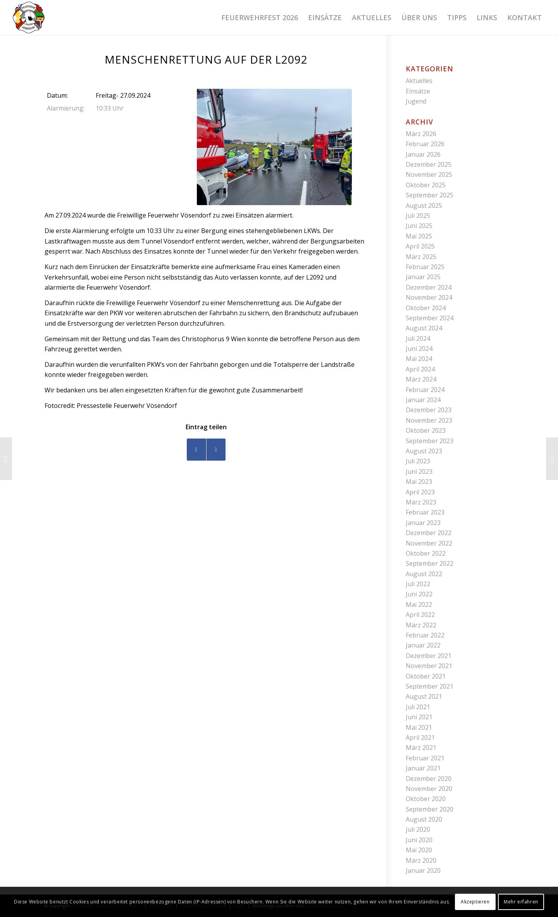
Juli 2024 (418, 338)
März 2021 (421, 747)
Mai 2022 (419, 604)
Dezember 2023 (428, 410)
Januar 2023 (423, 522)
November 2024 (429, 297)
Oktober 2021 (426, 676)
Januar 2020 (423, 870)
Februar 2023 (425, 512)
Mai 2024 (419, 358)
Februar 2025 (425, 266)
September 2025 (429, 195)
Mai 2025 (419, 236)
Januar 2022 (423, 645)
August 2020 (424, 819)
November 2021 (429, 665)
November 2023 (429, 420)
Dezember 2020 (428, 778)
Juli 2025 (418, 215)
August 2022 (424, 574)
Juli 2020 (418, 829)
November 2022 (429, 543)
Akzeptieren (475, 901)
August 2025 (424, 205)
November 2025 (429, 174)
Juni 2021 (419, 717)
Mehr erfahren (521, 901)
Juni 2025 (419, 225)
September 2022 (429, 563)
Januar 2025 (423, 277)
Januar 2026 (423, 154)
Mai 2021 (419, 727)
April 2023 (420, 492)
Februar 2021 (425, 758)
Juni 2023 (419, 471)
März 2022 (421, 625)
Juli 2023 (418, 461)
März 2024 (421, 379)
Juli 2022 (418, 584)
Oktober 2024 (426, 308)
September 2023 (429, 441)
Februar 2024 (425, 389)
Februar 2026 (425, 144)
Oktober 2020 (426, 798)
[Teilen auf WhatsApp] (216, 450)
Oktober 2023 (426, 430)
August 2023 (424, 451)
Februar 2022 (425, 635)
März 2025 (421, 256)
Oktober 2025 (426, 185)
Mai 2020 (419, 850)
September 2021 (429, 686)
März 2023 (421, 502)
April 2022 (420, 614)
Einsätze (418, 91)
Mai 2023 (419, 481)
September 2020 (429, 809)
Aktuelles (419, 80)
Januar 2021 (423, 768)
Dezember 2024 (428, 287)
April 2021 (420, 737)
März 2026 (421, 134)
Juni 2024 (419, 348)
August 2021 (424, 696)
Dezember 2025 (428, 164)
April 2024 (420, 369)
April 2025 (420, 246)
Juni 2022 (419, 594)
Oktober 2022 (426, 553)
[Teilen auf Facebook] (196, 450)
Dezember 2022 (428, 532)
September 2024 (429, 318)
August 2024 (424, 328)
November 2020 (429, 788)
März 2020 (421, 860)
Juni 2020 (419, 840)
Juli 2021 (418, 707)
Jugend (416, 101)
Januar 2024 (423, 399)
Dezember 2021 (428, 655)
